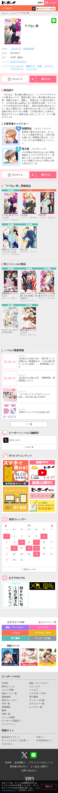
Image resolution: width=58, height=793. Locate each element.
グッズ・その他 (42, 638)
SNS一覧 (30, 447)
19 (36, 548)
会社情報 (19, 762)
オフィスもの (16, 66)
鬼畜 (39, 66)
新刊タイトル (8, 686)
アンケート (17, 79)
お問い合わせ (27, 770)
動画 (4, 710)
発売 (40, 3)
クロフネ (6, 744)
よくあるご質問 (38, 766)
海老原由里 (28, 48)
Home (4, 13)
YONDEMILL (42, 740)
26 (36, 554)
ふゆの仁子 (15, 48)
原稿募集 (6, 707)
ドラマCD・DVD (42, 633)
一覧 (30, 424)
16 (14, 548)
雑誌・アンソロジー (15, 627)
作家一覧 (6, 714)
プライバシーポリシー (39, 762)
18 (29, 548)
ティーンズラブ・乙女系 (14, 740)
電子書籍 (15, 638)
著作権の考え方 (17, 766)
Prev (5, 526)
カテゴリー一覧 (48, 622)
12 (36, 542)
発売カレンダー (30, 569)
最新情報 (6, 697)
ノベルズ (13, 13)
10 (22, 542)
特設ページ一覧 (9, 693)
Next (52, 526)
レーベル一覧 (35, 707)
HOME (5, 683)
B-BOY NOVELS (18, 62)
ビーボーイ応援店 (10, 721)
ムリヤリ (49, 66)
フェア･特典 (8, 690)
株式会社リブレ (9, 737)
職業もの (30, 66)
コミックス (42, 627)
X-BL (38, 737)
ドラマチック (16, 69)
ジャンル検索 (8, 717)
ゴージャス (31, 69)
